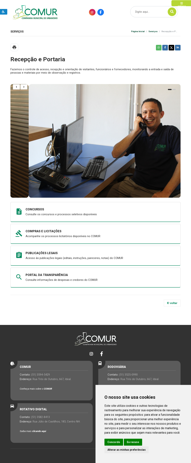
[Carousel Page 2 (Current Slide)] (174, 89)
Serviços (153, 31)
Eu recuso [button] (133, 442)
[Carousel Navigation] (20, 87)
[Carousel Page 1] (170, 89)
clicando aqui (39, 431)
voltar (172, 303)
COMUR (48, 388)
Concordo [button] (113, 442)
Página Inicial (138, 31)
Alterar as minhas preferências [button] (126, 449)
